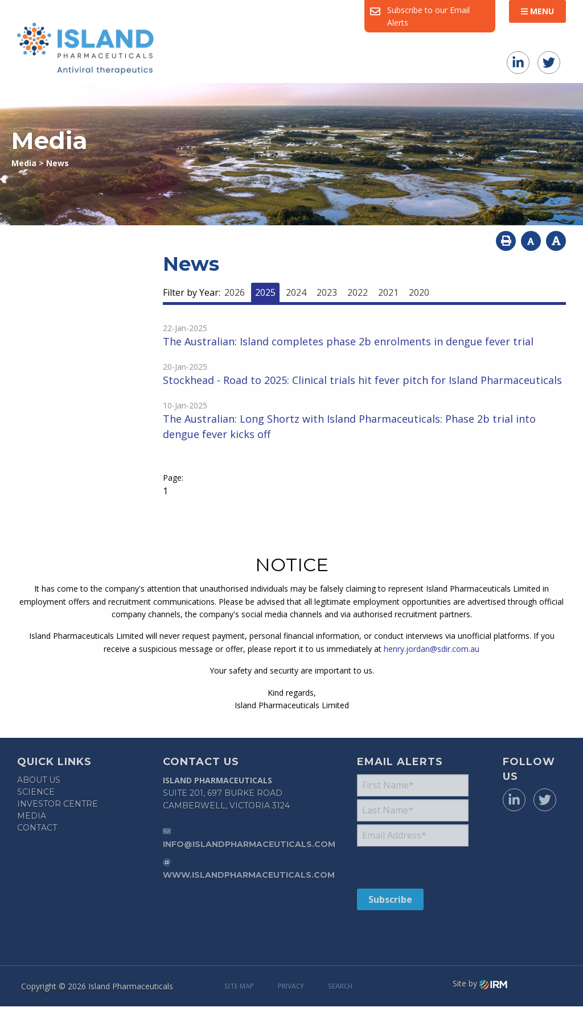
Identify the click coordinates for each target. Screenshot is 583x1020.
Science (36, 792)
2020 (419, 292)
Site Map (239, 986)
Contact (37, 828)
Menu (537, 11)
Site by (480, 983)
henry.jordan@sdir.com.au (431, 648)
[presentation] (426, 867)
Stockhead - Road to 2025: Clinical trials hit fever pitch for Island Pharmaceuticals (362, 380)
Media (31, 816)
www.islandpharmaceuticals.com (249, 875)
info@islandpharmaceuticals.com (249, 844)
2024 (296, 292)
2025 (265, 292)
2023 (327, 292)
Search (340, 986)
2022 (357, 292)
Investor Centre (57, 804)
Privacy (291, 986)
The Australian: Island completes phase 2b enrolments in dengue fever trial (348, 341)
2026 (234, 292)
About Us (38, 780)
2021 (388, 292)
